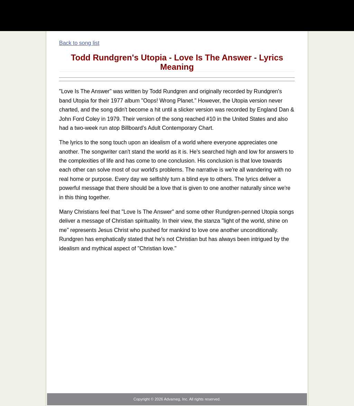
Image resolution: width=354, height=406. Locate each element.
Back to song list (79, 43)
